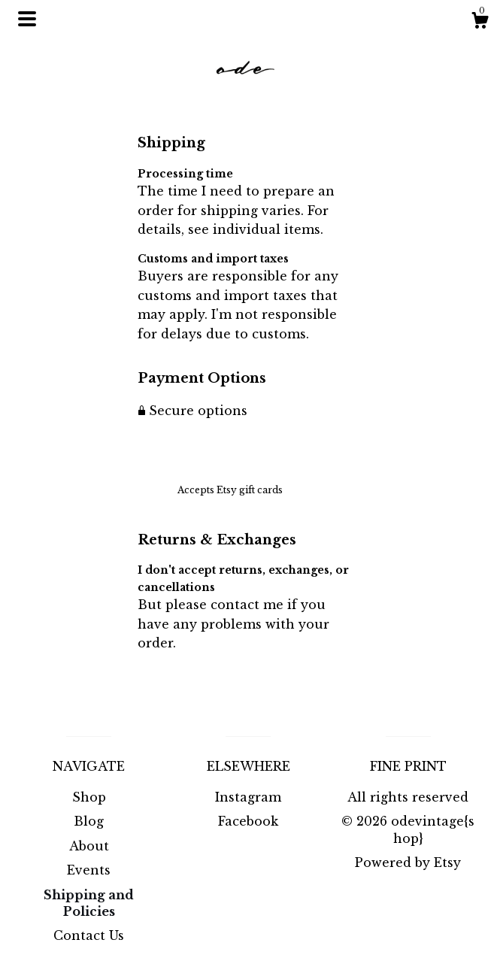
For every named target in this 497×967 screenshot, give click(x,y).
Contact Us (88, 935)
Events (89, 870)
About (89, 845)
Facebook (248, 821)
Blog (89, 821)
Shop (89, 797)
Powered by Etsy (408, 862)
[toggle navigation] (27, 18)
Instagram (248, 797)
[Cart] (479, 22)
